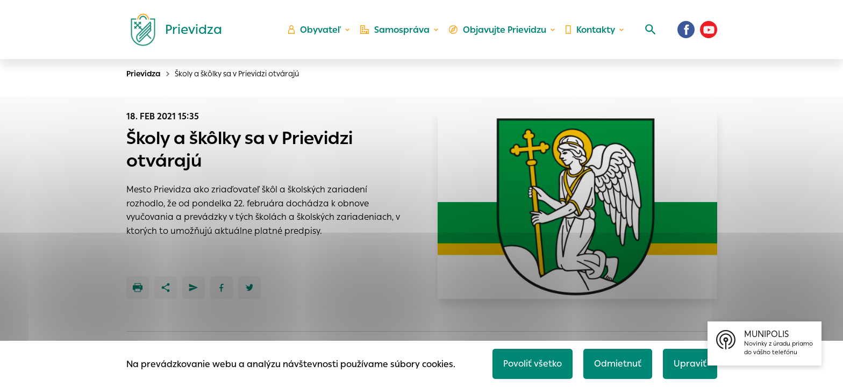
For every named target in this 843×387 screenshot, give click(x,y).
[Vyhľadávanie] (650, 29)
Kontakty (590, 29)
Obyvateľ (314, 29)
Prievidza (143, 73)
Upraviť (690, 363)
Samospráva (395, 29)
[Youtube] (708, 29)
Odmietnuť (617, 363)
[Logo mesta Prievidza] (172, 29)
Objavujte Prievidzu (497, 29)
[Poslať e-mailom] (193, 287)
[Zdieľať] (165, 287)
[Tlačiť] (137, 287)
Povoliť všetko (532, 363)
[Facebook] (686, 29)
